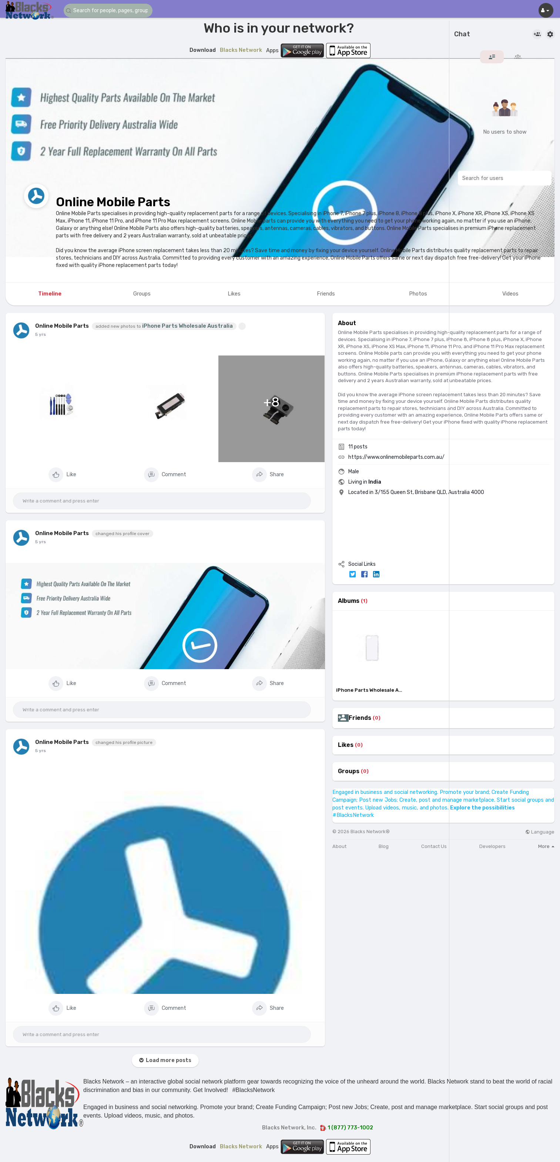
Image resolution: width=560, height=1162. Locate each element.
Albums (348, 601)
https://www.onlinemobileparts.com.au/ (396, 457)
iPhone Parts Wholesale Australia (187, 326)
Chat (462, 34)
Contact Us (434, 846)
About (339, 846)
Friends (360, 718)
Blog (384, 846)
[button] (108, 10)
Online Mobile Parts (113, 202)
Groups (348, 771)
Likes (345, 745)
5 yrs (40, 334)
